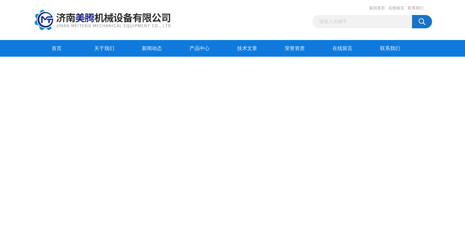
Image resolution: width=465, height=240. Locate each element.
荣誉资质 (295, 48)
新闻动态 (152, 48)
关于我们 (104, 48)
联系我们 (416, 8)
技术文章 (247, 48)
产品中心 (200, 48)
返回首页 (377, 8)
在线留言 (396, 8)
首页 (57, 48)
